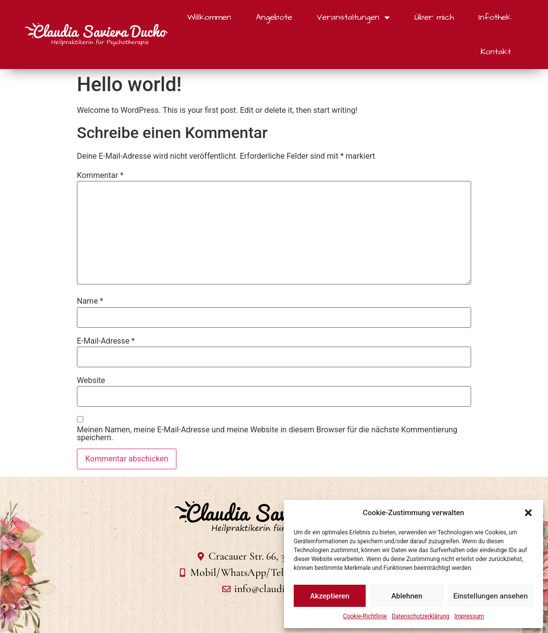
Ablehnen (406, 596)
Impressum (469, 616)
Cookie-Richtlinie (365, 616)
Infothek (495, 17)
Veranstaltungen (353, 17)
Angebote (274, 17)
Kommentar (100, 175)
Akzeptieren (329, 596)
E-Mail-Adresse (106, 341)
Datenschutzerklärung (420, 616)
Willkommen (209, 17)
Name (90, 301)
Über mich (434, 17)
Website (91, 381)
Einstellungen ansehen (490, 596)
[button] (528, 513)
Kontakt (495, 52)
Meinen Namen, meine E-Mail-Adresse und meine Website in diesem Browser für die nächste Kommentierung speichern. (267, 434)
